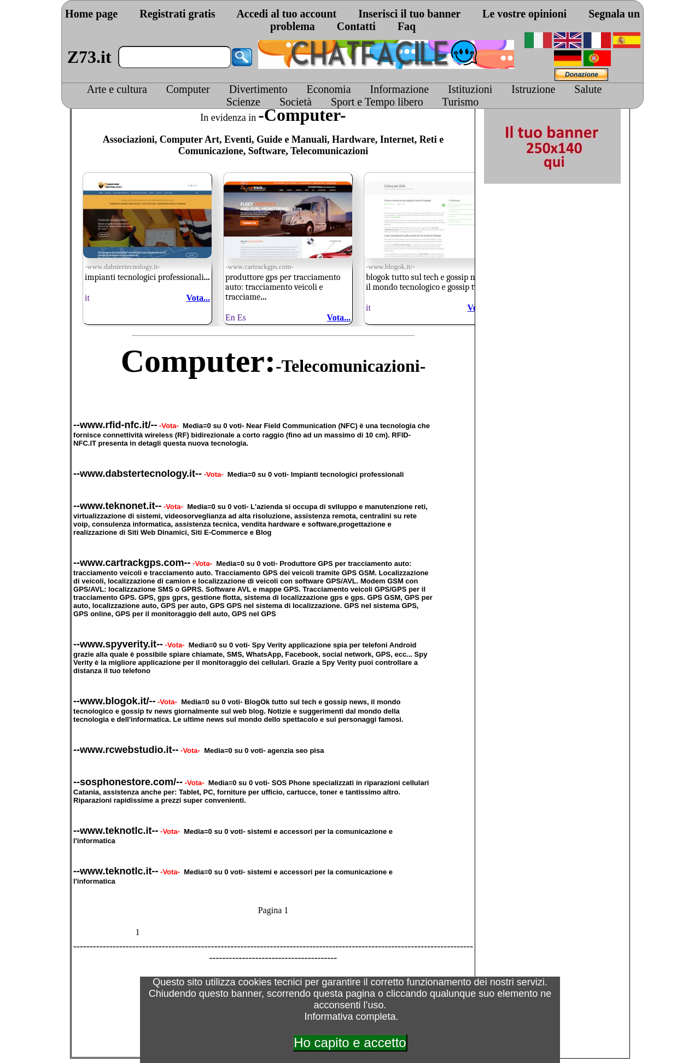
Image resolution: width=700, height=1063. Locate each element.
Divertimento (258, 89)
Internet (397, 139)
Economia (328, 89)
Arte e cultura (117, 89)
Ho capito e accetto (350, 1042)
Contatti (356, 26)
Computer (188, 89)
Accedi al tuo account (286, 14)
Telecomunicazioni (329, 150)
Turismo (460, 102)
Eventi (238, 139)
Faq (407, 26)
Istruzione (533, 89)
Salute (588, 89)
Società (295, 102)
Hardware (353, 139)
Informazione (399, 89)
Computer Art (189, 139)
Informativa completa (349, 1016)
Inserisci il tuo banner (409, 14)
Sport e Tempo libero (377, 102)
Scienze (243, 102)
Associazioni (129, 139)
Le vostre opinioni (524, 14)
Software (267, 150)
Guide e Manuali (291, 139)
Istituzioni (470, 89)
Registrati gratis (177, 14)
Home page (91, 14)
